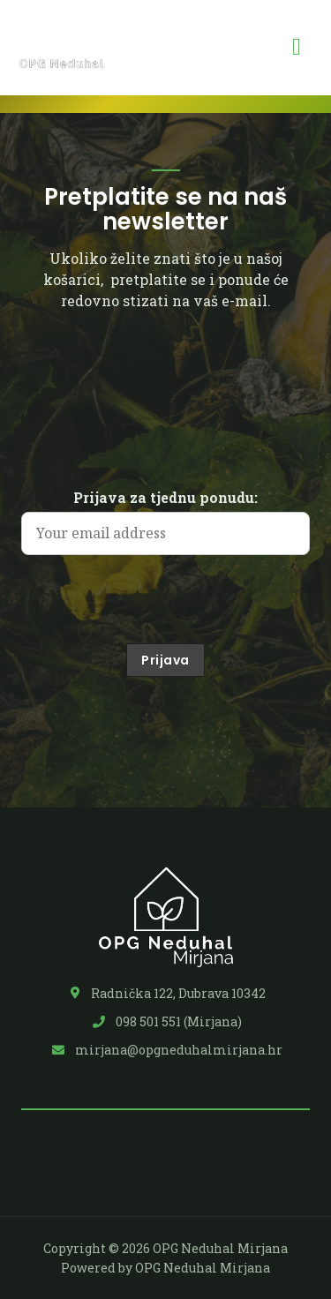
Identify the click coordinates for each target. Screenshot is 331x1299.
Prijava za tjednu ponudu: (165, 497)
